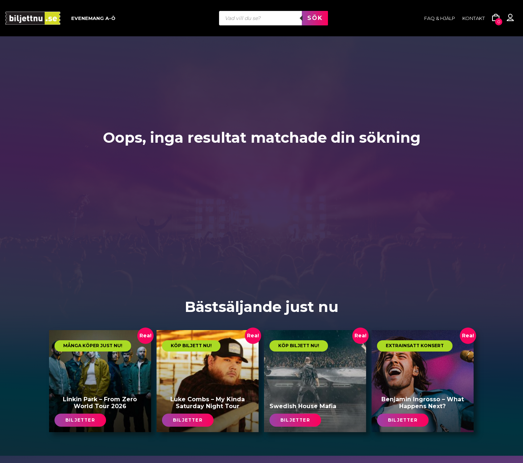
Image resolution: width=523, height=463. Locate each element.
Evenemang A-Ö (93, 18)
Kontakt (473, 18)
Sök (315, 18)
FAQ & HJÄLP (439, 18)
